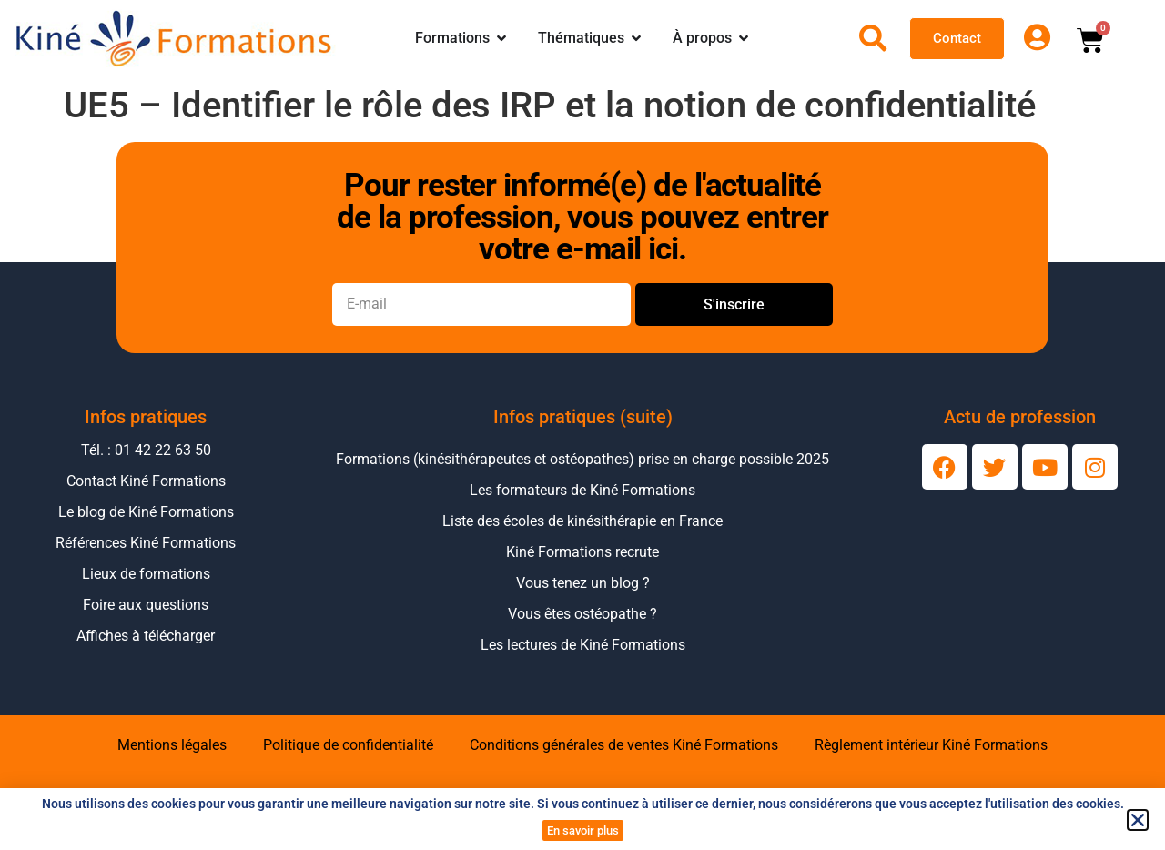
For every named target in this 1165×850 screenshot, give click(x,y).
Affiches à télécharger (145, 635)
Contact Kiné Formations (146, 481)
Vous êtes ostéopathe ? (582, 613)
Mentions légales (172, 745)
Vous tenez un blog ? (583, 583)
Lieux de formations (146, 573)
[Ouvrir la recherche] (873, 38)
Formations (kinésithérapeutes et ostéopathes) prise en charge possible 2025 (582, 459)
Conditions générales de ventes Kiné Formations (624, 745)
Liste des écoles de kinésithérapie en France (582, 521)
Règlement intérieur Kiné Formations (931, 745)
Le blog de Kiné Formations (146, 512)
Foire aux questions (145, 604)
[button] (1138, 820)
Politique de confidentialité (348, 745)
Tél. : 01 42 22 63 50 (146, 450)
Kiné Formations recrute (582, 552)
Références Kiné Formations (146, 542)
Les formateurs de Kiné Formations (582, 490)
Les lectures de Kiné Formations (583, 644)
